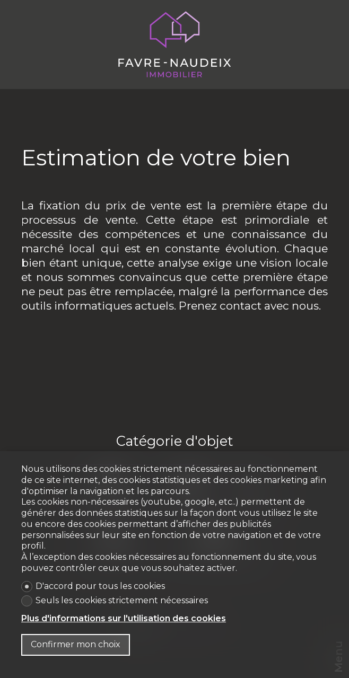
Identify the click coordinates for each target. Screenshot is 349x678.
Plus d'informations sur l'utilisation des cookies (123, 618)
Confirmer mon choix (75, 644)
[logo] (174, 44)
